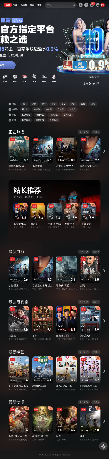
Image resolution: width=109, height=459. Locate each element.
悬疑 (63, 104)
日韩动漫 (40, 120)
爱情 (54, 104)
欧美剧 (37, 109)
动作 (34, 104)
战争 (44, 104)
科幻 (73, 104)
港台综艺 (40, 115)
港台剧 (49, 109)
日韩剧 (61, 109)
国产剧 (25, 109)
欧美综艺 (68, 115)
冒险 (83, 104)
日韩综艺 (54, 115)
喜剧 (24, 104)
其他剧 (72, 109)
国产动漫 (26, 120)
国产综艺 (26, 115)
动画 (93, 104)
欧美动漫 (54, 120)
